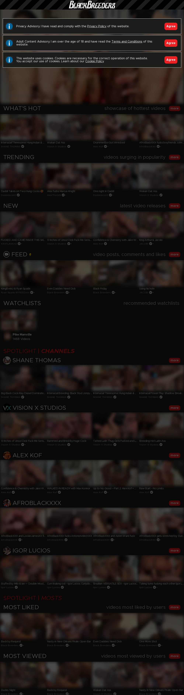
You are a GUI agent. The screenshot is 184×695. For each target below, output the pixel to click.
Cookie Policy (94, 61)
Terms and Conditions (127, 41)
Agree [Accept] (171, 26)
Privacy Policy (96, 26)
